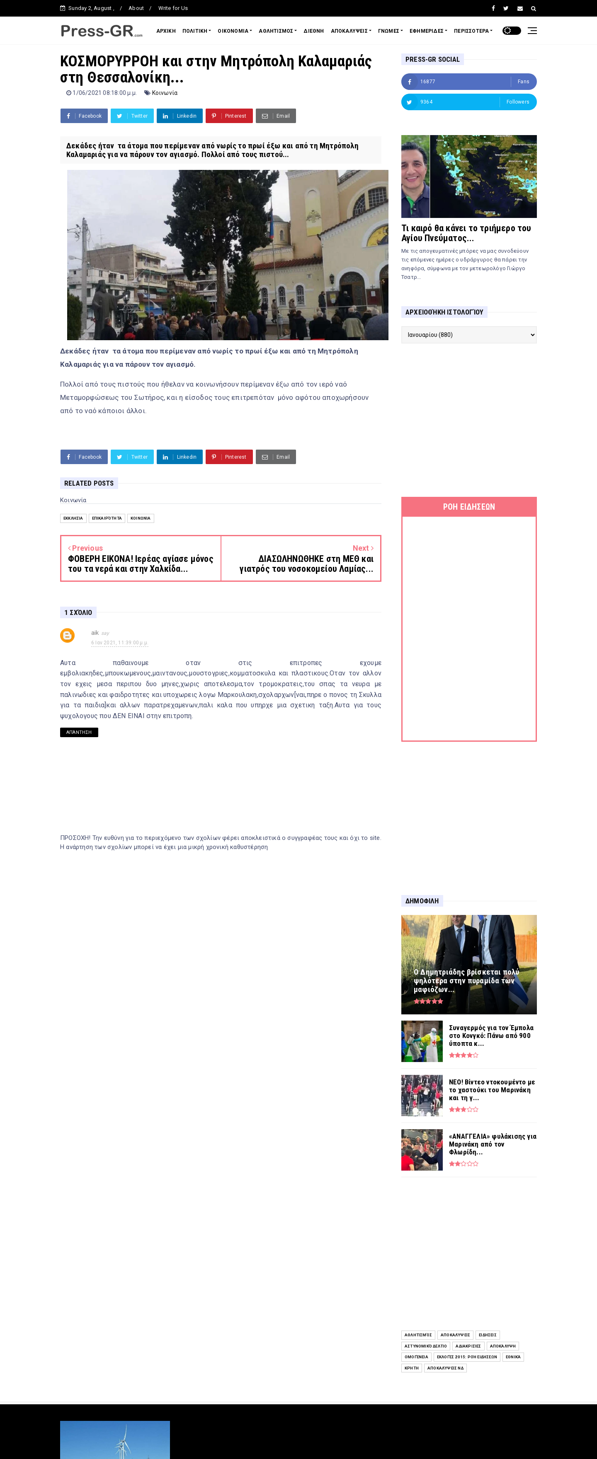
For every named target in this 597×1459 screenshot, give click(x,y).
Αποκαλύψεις (455, 1335)
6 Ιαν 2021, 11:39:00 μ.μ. (119, 643)
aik (95, 632)
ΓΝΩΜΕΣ (388, 31)
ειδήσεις (488, 1335)
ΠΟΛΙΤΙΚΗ (195, 31)
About (136, 8)
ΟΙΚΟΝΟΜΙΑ (233, 31)
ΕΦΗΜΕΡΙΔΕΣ (427, 31)
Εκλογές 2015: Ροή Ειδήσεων (467, 1357)
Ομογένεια (416, 1357)
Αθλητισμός (418, 1335)
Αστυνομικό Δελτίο (426, 1346)
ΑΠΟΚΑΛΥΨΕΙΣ (349, 31)
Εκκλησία (73, 518)
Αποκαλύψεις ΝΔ (445, 1368)
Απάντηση (79, 732)
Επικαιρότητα (107, 518)
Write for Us (173, 8)
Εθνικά (513, 1357)
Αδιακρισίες (468, 1346)
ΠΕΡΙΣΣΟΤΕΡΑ (471, 31)
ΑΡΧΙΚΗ (166, 31)
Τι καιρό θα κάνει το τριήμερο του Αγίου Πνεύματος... (466, 233)
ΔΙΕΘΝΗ (313, 31)
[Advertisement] (469, 420)
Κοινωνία (165, 93)
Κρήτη (412, 1368)
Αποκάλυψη (503, 1346)
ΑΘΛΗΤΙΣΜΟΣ (276, 31)
